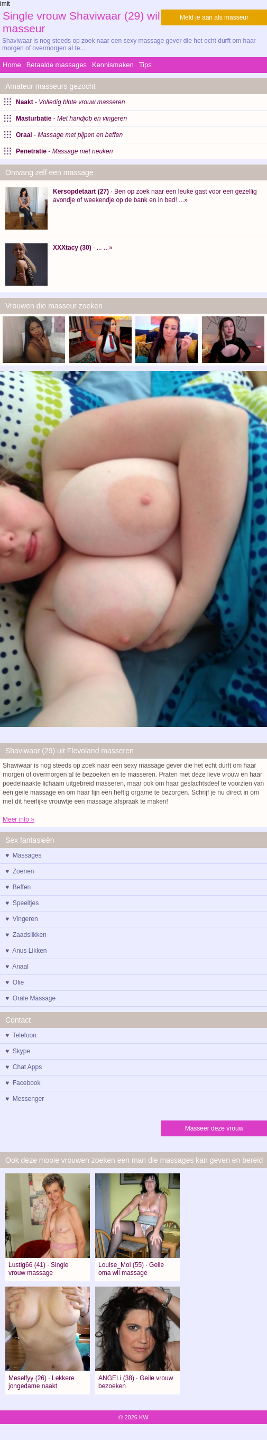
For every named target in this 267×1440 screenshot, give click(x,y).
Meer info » (18, 819)
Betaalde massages (56, 65)
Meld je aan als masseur (214, 17)
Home (12, 65)
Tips (145, 65)
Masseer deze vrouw (214, 1128)
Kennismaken (113, 65)
